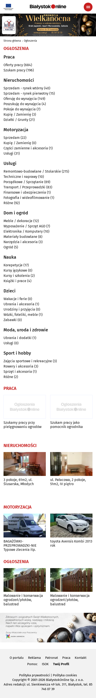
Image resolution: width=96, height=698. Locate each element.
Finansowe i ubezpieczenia (25, 192)
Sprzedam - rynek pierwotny (26, 93)
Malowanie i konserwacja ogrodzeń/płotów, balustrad (23, 600)
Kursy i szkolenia (17, 276)
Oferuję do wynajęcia (20, 99)
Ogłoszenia (30, 40)
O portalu (17, 658)
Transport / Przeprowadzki (24, 187)
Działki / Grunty (16, 120)
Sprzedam (12, 138)
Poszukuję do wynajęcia (22, 104)
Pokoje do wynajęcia (20, 109)
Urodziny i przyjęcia (19, 309)
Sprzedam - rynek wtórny (23, 88)
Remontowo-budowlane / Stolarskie (32, 171)
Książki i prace (15, 281)
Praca (66, 658)
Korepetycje (13, 265)
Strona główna (12, 40)
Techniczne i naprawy (20, 177)
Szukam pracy (14, 70)
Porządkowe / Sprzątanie (23, 182)
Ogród (8, 247)
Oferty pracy (13, 65)
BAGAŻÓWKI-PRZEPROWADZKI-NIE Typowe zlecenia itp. (20, 545)
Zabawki (10, 320)
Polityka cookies (65, 675)
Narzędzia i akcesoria (21, 242)
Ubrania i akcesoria (19, 304)
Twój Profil (61, 664)
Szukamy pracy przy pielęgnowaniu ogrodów (22, 425)
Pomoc (32, 664)
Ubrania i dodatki (18, 338)
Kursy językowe (15, 270)
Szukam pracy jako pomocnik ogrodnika (66, 425)
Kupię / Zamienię (17, 114)
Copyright (19, 680)
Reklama (34, 658)
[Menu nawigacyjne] (88, 7)
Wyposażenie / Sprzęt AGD (24, 226)
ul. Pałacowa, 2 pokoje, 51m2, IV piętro (68, 482)
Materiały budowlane (20, 237)
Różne (8, 203)
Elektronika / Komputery (23, 231)
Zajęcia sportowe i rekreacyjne (28, 361)
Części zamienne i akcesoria (26, 148)
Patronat (51, 658)
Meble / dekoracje (18, 221)
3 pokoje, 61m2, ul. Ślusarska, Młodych (19, 482)
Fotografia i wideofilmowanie (27, 198)
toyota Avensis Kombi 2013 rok (71, 543)
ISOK (45, 664)
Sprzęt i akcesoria (18, 371)
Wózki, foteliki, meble (21, 315)
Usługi (8, 153)
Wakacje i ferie (15, 299)
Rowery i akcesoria (18, 366)
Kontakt (80, 658)
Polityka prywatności (34, 675)
